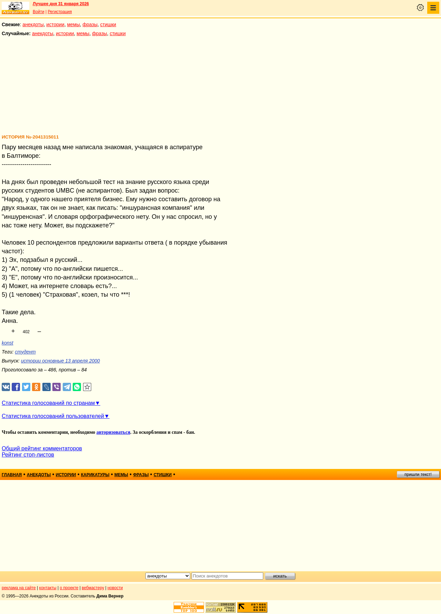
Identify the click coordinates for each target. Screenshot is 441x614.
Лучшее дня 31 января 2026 (61, 3)
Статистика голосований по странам (48, 403)
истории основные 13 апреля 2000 (60, 361)
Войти (38, 11)
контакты (48, 587)
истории (55, 24)
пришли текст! (418, 474)
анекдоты (33, 24)
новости (115, 587)
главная (12, 474)
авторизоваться (113, 432)
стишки (108, 24)
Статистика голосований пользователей (53, 416)
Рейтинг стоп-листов (28, 455)
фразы (90, 24)
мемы (73, 24)
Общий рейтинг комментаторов (42, 448)
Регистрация (60, 11)
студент (25, 352)
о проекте (69, 587)
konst (7, 343)
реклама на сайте (19, 587)
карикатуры (95, 474)
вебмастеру (93, 587)
